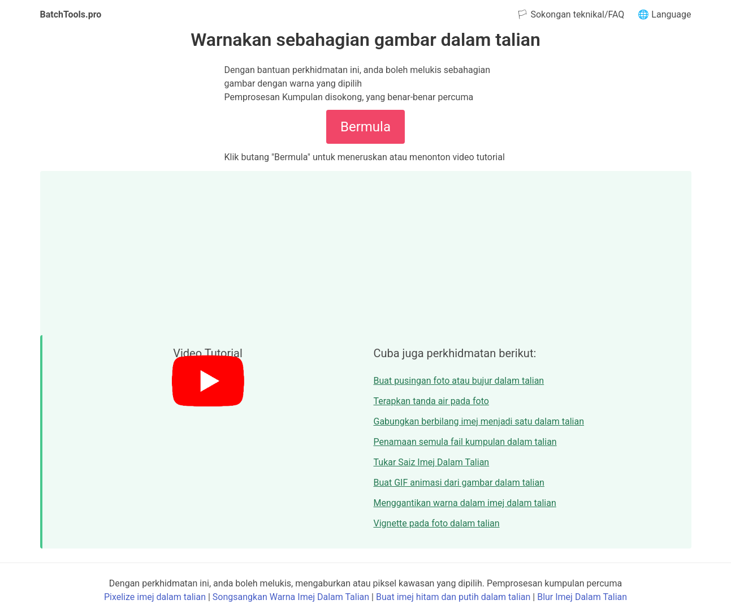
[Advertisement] (365, 250)
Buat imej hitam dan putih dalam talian (453, 597)
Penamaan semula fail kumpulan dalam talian (465, 441)
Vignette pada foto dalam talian (437, 523)
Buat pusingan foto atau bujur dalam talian (459, 380)
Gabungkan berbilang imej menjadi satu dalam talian (479, 421)
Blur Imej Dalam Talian (582, 597)
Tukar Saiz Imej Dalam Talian (432, 462)
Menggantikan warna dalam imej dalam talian (465, 503)
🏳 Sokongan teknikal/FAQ (570, 14)
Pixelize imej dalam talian (155, 597)
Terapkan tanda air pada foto (431, 401)
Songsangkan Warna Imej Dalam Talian (291, 597)
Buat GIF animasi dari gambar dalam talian (459, 482)
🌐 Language (664, 14)
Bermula (365, 127)
